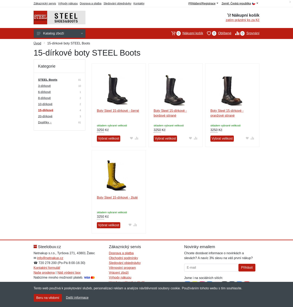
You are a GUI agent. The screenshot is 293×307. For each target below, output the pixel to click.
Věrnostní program (122, 267)
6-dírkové (44, 92)
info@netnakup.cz (50, 258)
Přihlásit (247, 267)
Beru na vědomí (47, 297)
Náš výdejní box (69, 272)
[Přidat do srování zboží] (136, 138)
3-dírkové (44, 85)
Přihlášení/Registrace (203, 3)
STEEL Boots (47, 79)
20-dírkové (45, 116)
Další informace (77, 297)
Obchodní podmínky (123, 258)
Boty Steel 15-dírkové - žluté (117, 197)
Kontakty (138, 3)
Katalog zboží (60, 33)
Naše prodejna (44, 272)
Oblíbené (217, 33)
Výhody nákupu (68, 3)
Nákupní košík (185, 33)
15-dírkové (45, 110)
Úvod (37, 43)
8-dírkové (44, 98)
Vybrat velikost (108, 138)
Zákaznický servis (45, 3)
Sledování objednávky (117, 3)
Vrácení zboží (119, 272)
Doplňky (45, 122)
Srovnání (245, 33)
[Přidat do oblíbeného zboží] (131, 138)
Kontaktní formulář (47, 267)
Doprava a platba (91, 3)
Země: (240, 3)
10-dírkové (45, 104)
